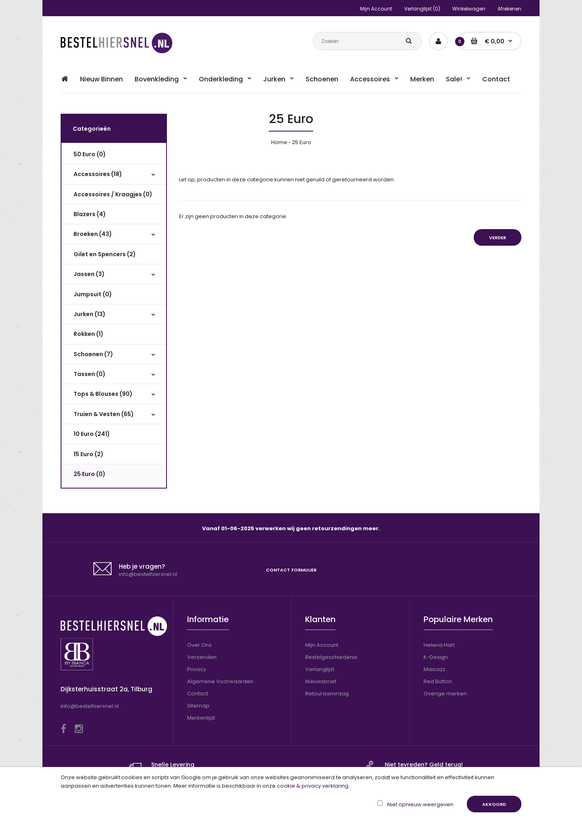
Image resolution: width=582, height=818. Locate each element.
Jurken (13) (89, 314)
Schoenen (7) (93, 354)
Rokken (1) (88, 334)
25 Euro (301, 142)
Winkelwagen (468, 8)
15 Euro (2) (88, 454)
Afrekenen (509, 8)
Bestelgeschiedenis (331, 657)
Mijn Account (376, 8)
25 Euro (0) (89, 474)
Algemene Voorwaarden (220, 681)
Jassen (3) (89, 274)
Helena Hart (439, 645)
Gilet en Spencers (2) (105, 254)
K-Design (436, 657)
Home (279, 142)
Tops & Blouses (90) (103, 394)
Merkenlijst (201, 718)
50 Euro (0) (90, 154)
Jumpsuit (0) (93, 294)
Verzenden (202, 657)
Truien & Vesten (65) (104, 414)
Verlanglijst (319, 669)
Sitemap (198, 706)
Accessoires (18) (98, 174)
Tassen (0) (89, 374)
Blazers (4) (90, 214)
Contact (197, 693)
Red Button (438, 681)
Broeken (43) (93, 234)
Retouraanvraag (327, 693)
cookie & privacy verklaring (312, 786)
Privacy (196, 669)
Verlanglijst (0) (422, 8)
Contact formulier (291, 570)
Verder (497, 237)
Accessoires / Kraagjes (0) (113, 194)
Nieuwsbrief (320, 681)
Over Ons (199, 645)
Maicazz (434, 669)
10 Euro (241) (92, 434)
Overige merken (445, 693)
